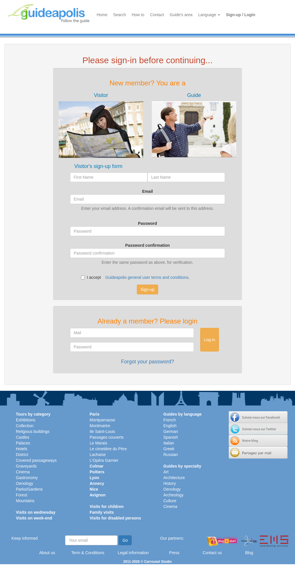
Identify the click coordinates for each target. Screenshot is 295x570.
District (22, 454)
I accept (91, 277)
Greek (168, 448)
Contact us (212, 552)
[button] (101, 125)
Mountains (25, 500)
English (170, 425)
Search (119, 14)
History (169, 483)
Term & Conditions (87, 552)
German (170, 431)
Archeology (173, 495)
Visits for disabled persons (115, 518)
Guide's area (181, 14)
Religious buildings (33, 431)
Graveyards (26, 466)
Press (174, 552)
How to (138, 14)
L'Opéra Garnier (104, 460)
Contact (157, 14)
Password (147, 223)
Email (147, 191)
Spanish (170, 437)
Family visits (102, 512)
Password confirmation (147, 245)
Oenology (24, 483)
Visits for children (107, 506)
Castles (22, 437)
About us (47, 552)
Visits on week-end (34, 518)
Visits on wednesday (35, 512)
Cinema (23, 472)
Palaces (23, 443)
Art (166, 472)
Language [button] (209, 14)
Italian (168, 443)
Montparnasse (102, 420)
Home (102, 14)
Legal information (133, 552)
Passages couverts (107, 437)
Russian (170, 454)
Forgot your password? (147, 362)
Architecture (174, 477)
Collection (24, 425)
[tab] (101, 125)
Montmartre (100, 425)
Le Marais (98, 443)
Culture (169, 500)
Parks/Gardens (29, 489)
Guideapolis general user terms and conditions (147, 277)
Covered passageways (36, 460)
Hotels (21, 448)
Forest (21, 495)
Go (125, 540)
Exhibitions (25, 420)
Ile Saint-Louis (102, 431)
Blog (249, 552)
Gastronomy (27, 477)
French (169, 420)
